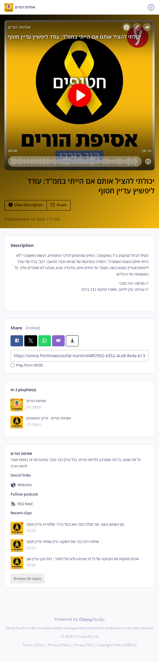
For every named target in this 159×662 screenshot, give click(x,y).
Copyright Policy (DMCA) (117, 644)
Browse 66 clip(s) (28, 578)
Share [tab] (16, 328)
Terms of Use (33, 644)
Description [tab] (22, 245)
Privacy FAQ (83, 644)
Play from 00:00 (27, 365)
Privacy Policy (59, 644)
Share (58, 204)
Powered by (79, 619)
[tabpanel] (79, 277)
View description (25, 204)
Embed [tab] (33, 328)
